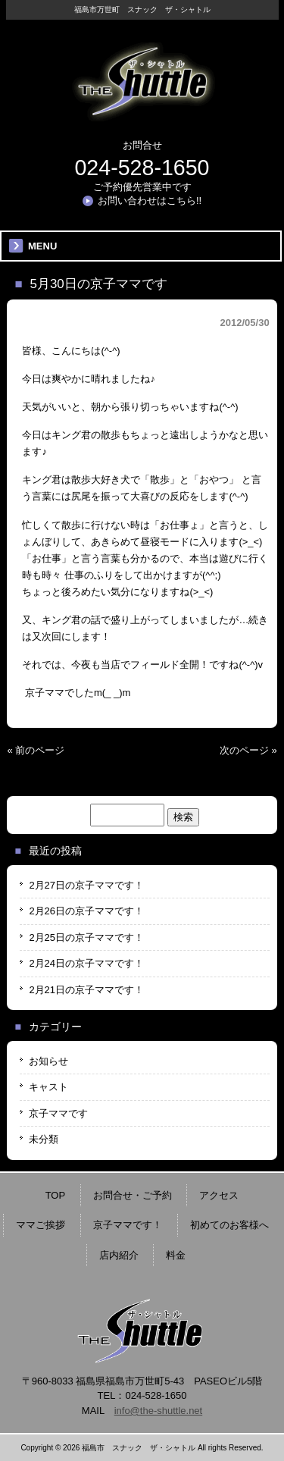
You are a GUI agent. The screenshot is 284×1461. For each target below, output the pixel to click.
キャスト (48, 1087)
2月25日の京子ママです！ (86, 937)
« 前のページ (35, 750)
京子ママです (58, 1113)
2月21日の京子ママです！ (86, 989)
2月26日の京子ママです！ (86, 911)
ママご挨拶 (40, 1225)
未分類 (43, 1139)
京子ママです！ (127, 1225)
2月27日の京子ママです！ (86, 885)
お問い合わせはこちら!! (149, 200)
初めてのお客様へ (229, 1225)
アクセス (219, 1195)
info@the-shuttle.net (158, 1410)
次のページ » (248, 750)
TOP (55, 1195)
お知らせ (48, 1061)
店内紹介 (119, 1255)
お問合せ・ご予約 (132, 1195)
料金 (176, 1255)
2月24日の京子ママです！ (86, 963)
